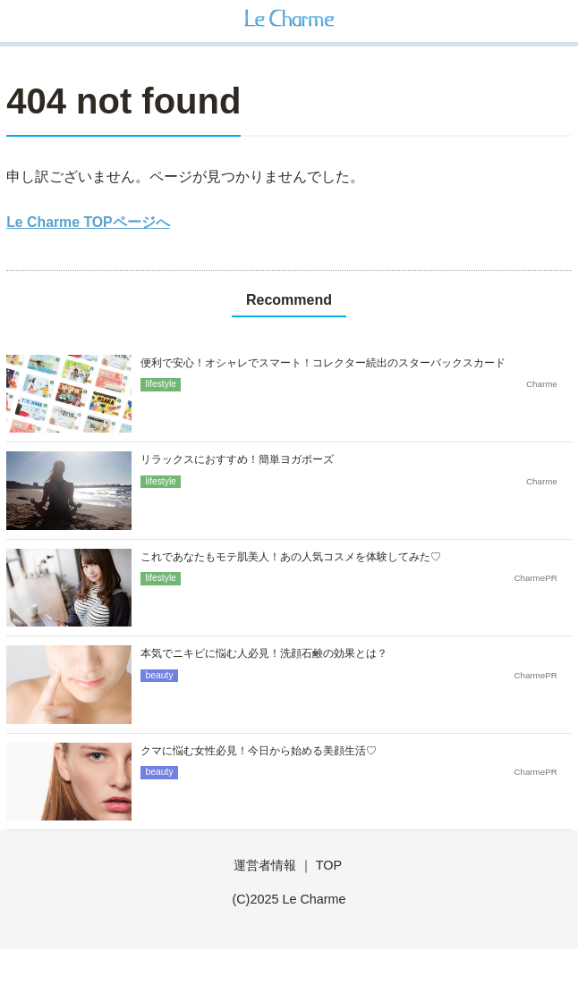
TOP (329, 865)
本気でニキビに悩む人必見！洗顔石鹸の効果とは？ (263, 653)
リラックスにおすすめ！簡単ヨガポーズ (237, 459)
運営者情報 (265, 865)
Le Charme (313, 899)
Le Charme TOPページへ (87, 222)
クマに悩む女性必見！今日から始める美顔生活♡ (258, 750)
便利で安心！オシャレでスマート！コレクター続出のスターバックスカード (323, 363)
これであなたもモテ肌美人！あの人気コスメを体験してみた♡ (290, 557)
